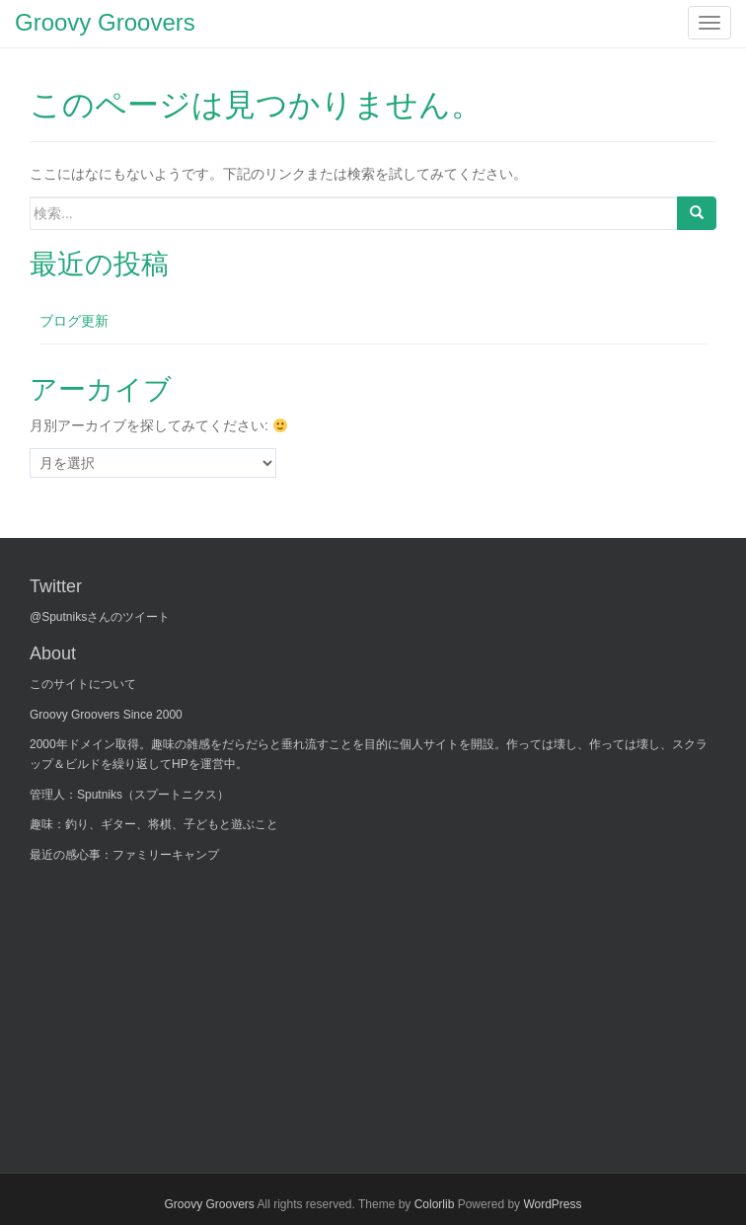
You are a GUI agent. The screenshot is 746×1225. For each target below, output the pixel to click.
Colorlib (434, 1204)
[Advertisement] (178, 1005)
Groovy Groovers (209, 1204)
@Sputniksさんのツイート (100, 617)
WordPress (552, 1204)
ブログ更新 (74, 321)
